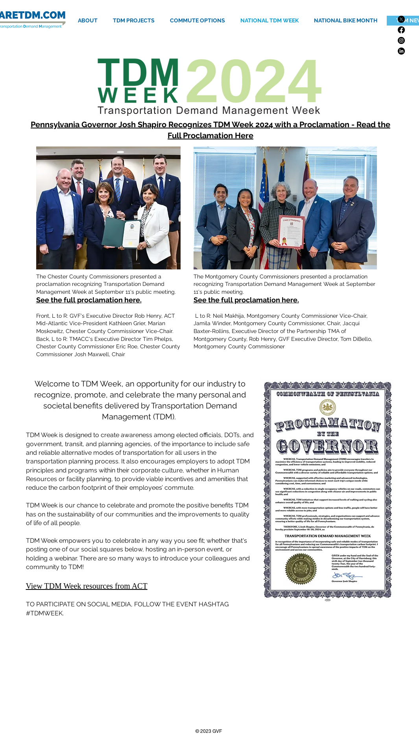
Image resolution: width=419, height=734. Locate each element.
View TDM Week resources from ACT (87, 586)
